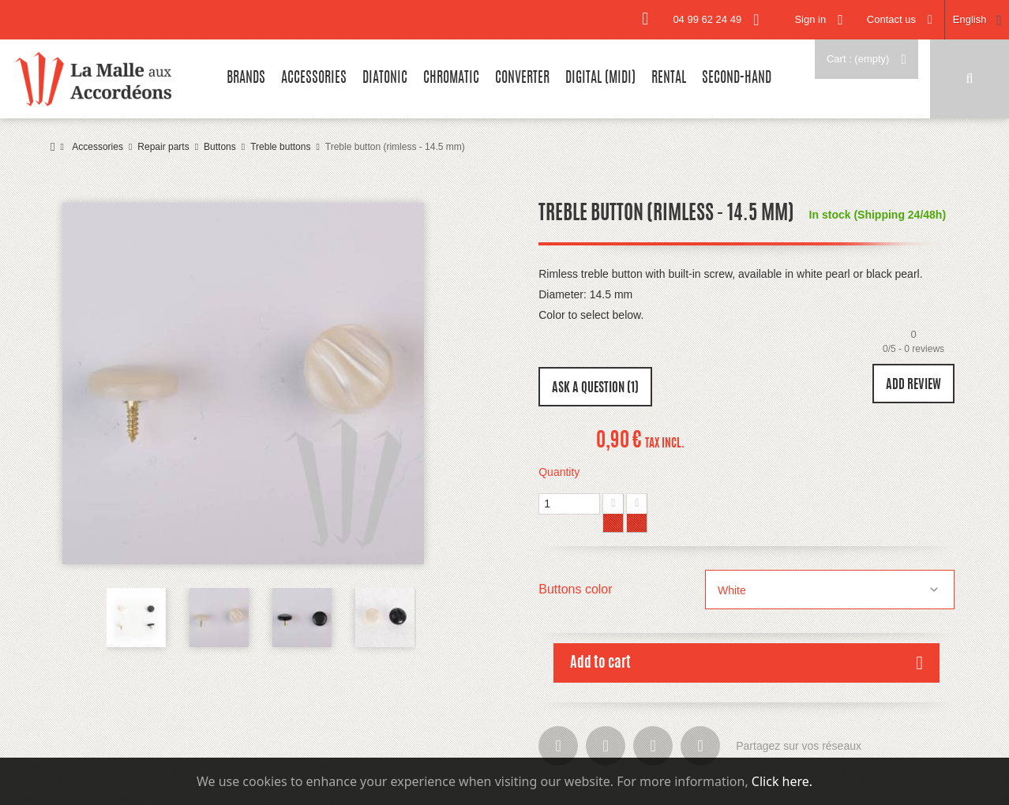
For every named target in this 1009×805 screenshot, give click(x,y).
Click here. (782, 781)
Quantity (559, 472)
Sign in (810, 19)
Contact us (891, 19)
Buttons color (577, 589)
